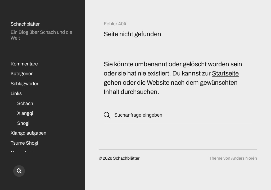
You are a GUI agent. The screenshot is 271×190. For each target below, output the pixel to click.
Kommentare (24, 63)
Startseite (225, 73)
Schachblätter (25, 24)
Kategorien (22, 73)
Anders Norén (244, 158)
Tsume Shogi (24, 143)
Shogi (23, 123)
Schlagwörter (24, 83)
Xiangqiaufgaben (28, 133)
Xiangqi (25, 113)
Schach (25, 103)
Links (16, 93)
